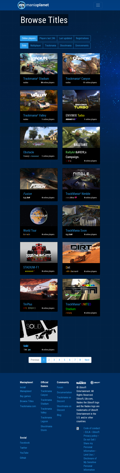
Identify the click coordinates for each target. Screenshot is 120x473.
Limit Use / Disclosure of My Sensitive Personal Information (90, 462)
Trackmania (50, 45)
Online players (28, 38)
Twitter (23, 447)
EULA (88, 432)
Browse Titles (27, 401)
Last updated (65, 38)
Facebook (25, 442)
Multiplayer (35, 45)
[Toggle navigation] (98, 5)
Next (87, 359)
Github (23, 457)
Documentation (64, 392)
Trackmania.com (28, 406)
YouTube (24, 452)
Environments (82, 45)
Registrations (82, 38)
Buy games (25, 396)
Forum (60, 387)
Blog (59, 415)
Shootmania (65, 45)
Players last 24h (47, 38)
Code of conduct (92, 428)
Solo (24, 45)
